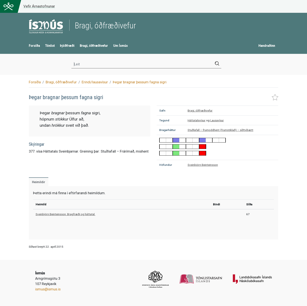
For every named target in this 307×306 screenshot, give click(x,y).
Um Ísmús (120, 46)
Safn (162, 110)
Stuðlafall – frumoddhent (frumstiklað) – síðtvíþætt (220, 130)
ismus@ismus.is (48, 289)
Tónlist (50, 46)
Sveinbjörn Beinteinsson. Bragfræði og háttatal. (65, 214)
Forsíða (34, 46)
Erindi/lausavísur (95, 82)
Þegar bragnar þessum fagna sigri (140, 82)
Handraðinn (266, 46)
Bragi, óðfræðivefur (94, 46)
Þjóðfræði (67, 46)
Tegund (164, 120)
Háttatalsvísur (197, 120)
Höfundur (165, 164)
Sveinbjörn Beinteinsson (203, 164)
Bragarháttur (167, 130)
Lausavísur (217, 120)
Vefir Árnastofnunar (39, 6)
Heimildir (38, 182)
